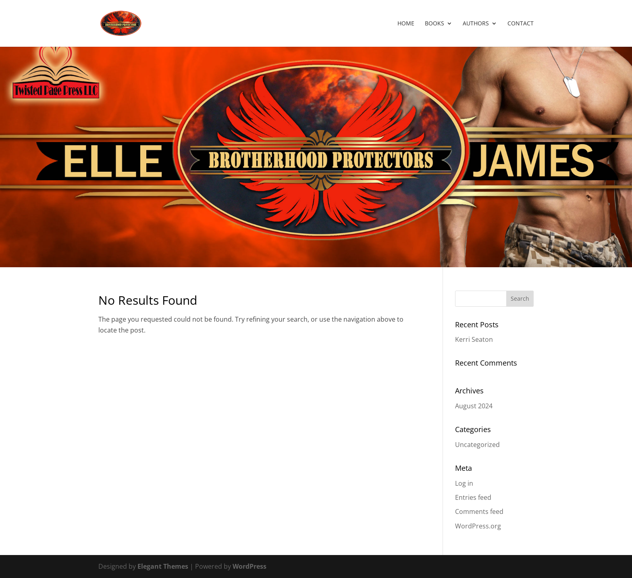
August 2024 (474, 405)
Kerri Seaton (474, 339)
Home (405, 24)
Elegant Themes (162, 566)
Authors (476, 24)
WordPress (249, 566)
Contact (520, 24)
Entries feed (473, 497)
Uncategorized (477, 444)
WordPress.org (478, 526)
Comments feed (479, 511)
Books (434, 24)
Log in (464, 483)
